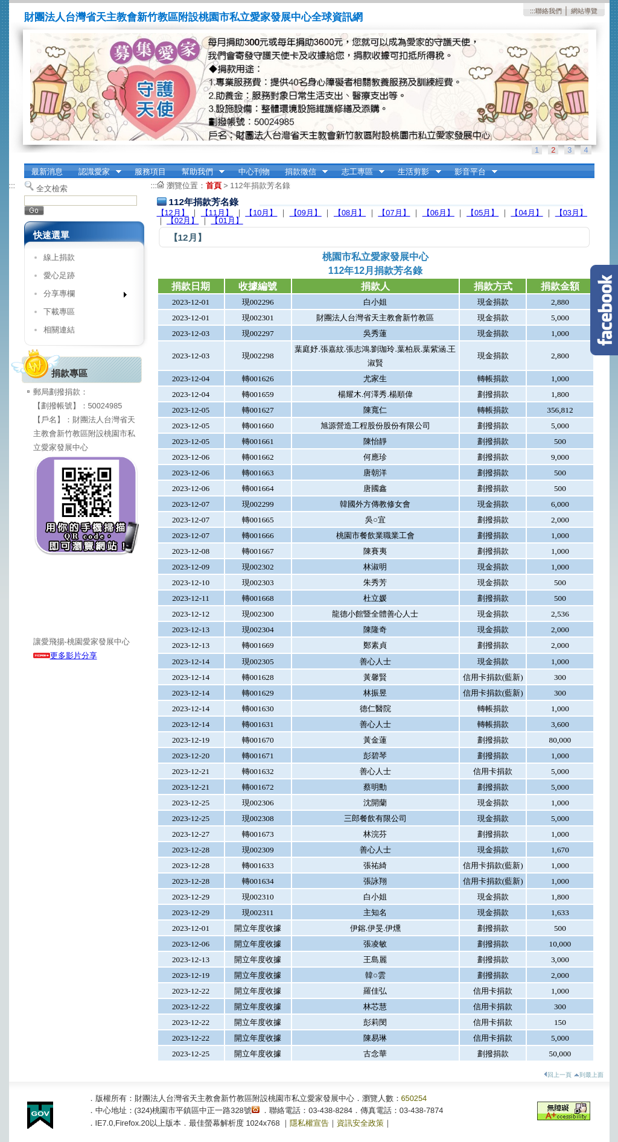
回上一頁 (558, 1074)
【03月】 (571, 212)
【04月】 (527, 212)
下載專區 (59, 311)
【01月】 (227, 220)
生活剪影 (415, 172)
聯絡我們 (548, 10)
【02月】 (183, 220)
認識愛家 (96, 172)
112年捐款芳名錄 (260, 185)
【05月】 (483, 212)
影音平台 (472, 172)
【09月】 (306, 212)
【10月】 (261, 212)
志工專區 (359, 172)
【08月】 (350, 212)
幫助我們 (199, 172)
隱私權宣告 (309, 1123)
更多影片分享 (65, 655)
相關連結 (59, 329)
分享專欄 (81, 296)
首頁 (213, 185)
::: (532, 10)
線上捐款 (59, 257)
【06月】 (438, 212)
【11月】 (217, 212)
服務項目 (150, 171)
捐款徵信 (302, 172)
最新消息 (47, 171)
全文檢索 (52, 188)
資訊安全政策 (360, 1123)
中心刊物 (254, 171)
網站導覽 (584, 10)
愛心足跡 (59, 275)
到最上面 (589, 1074)
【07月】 (394, 212)
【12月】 (173, 212)
